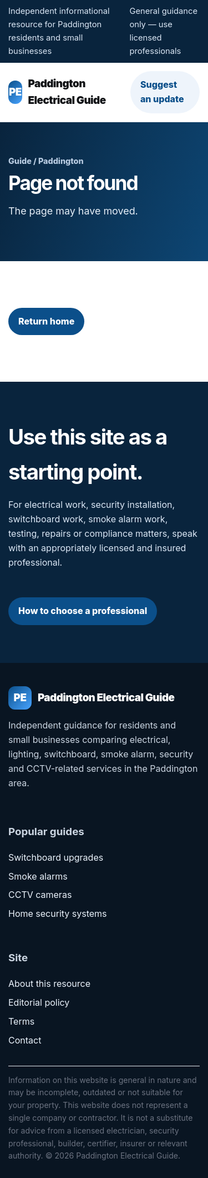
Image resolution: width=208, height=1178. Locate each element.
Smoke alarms (38, 876)
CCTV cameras (40, 894)
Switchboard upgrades (55, 857)
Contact (24, 1040)
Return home (46, 321)
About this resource (49, 983)
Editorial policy (38, 1002)
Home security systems (57, 913)
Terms (21, 1021)
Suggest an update (162, 91)
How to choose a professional (82, 610)
